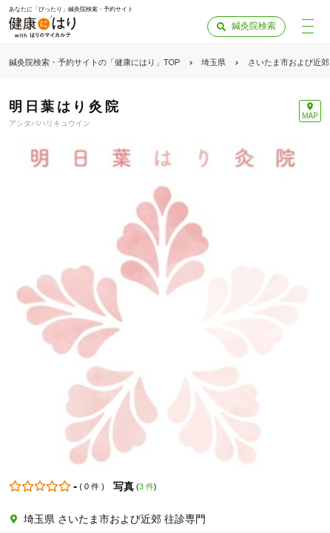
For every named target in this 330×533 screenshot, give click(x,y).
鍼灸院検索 (254, 26)
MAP (310, 116)
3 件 (146, 486)
